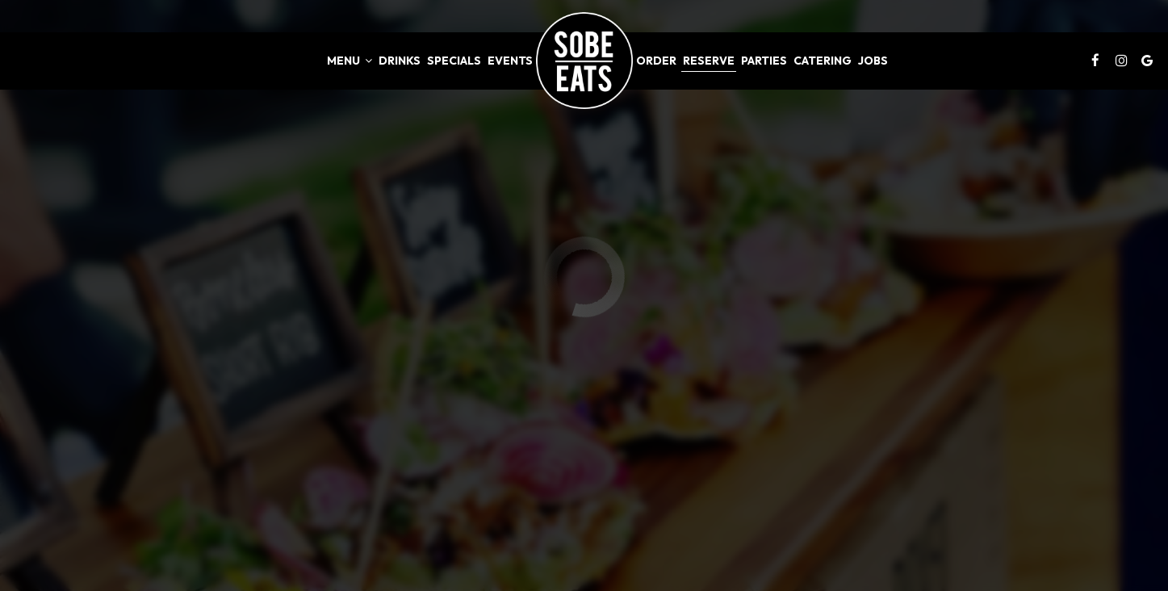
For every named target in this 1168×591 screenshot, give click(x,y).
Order (656, 60)
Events (510, 60)
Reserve (709, 60)
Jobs (873, 60)
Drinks (400, 60)
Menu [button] (349, 60)
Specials (454, 60)
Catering (822, 60)
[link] (584, 60)
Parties (764, 60)
